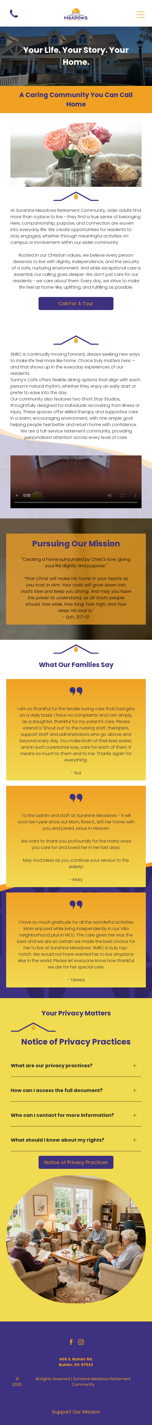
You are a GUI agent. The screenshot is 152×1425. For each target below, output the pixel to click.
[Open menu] (141, 15)
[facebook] (71, 1343)
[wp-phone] (14, 19)
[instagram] (81, 1343)
